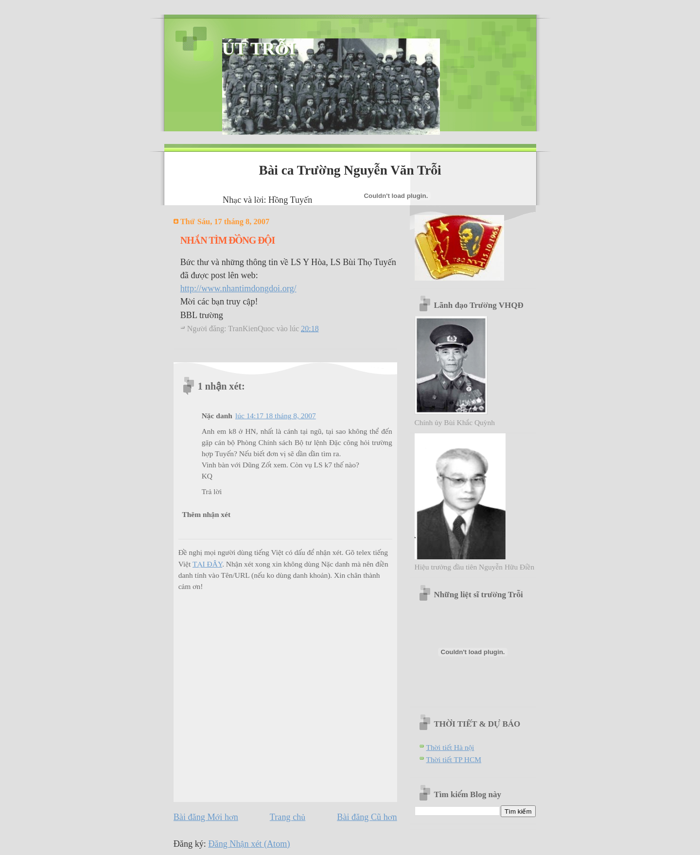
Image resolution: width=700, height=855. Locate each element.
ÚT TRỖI (259, 48)
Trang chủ (287, 817)
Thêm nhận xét (206, 514)
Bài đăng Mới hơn (206, 817)
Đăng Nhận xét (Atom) (249, 844)
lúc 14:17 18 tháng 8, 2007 (275, 415)
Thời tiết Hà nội (450, 747)
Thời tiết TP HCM (454, 759)
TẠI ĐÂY (207, 564)
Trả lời (212, 491)
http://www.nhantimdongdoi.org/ (238, 288)
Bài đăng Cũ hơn (367, 817)
